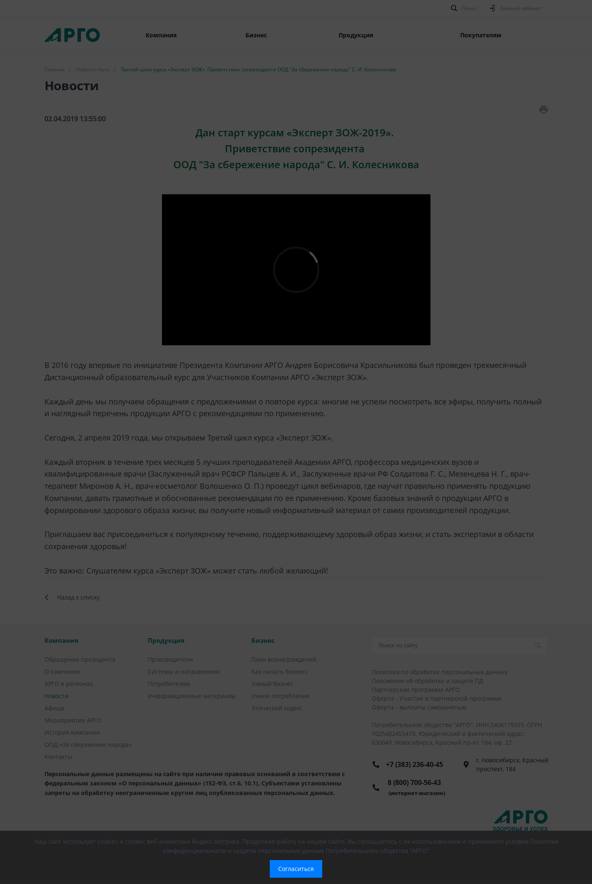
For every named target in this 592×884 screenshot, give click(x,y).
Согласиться (296, 869)
